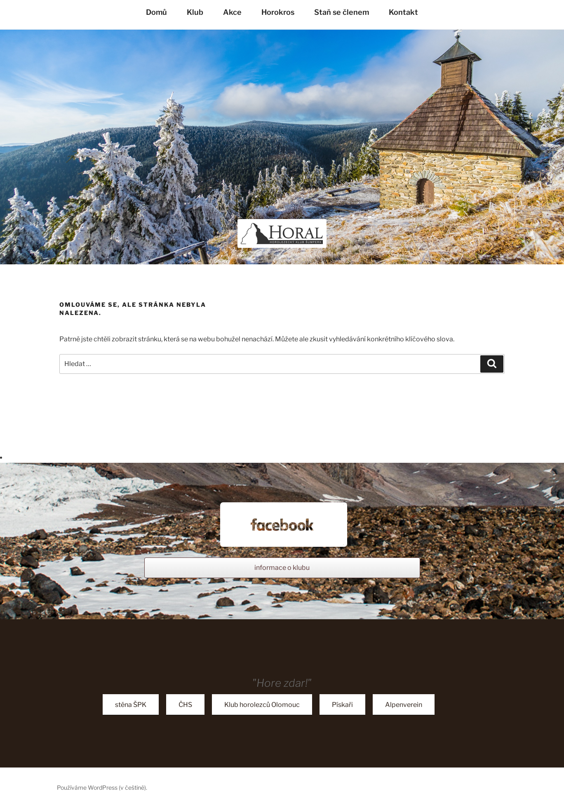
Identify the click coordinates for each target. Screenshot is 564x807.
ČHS (185, 705)
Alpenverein (403, 705)
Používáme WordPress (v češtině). (102, 787)
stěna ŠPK (130, 705)
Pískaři (342, 705)
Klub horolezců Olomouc (262, 705)
